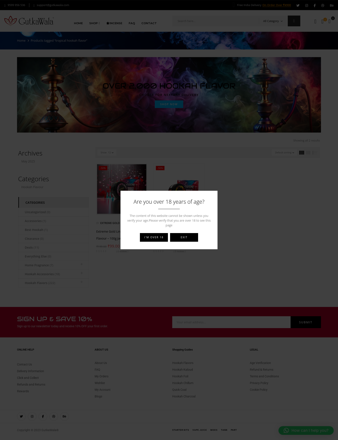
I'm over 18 (153, 237)
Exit (184, 237)
